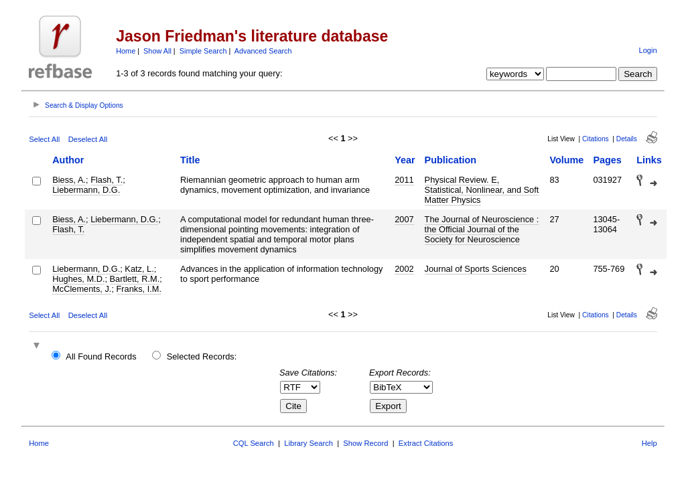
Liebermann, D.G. (86, 190)
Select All (44, 139)
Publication (451, 160)
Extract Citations (426, 443)
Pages (607, 160)
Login (647, 50)
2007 (404, 219)
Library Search (308, 443)
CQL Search (253, 443)
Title (190, 160)
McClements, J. (81, 289)
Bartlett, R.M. (135, 279)
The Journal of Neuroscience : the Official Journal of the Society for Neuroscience (482, 229)
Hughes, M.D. (78, 279)
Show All (157, 51)
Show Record (365, 443)
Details (626, 139)
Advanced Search (263, 51)
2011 (404, 180)
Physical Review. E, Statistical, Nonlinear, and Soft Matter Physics (482, 190)
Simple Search (203, 51)
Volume (566, 160)
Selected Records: (202, 356)
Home (125, 51)
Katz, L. (139, 269)
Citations (595, 139)
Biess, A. (69, 180)
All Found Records (101, 356)
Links (649, 160)
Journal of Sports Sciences (476, 269)
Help (649, 443)
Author (68, 160)
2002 (404, 269)
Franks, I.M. (139, 289)
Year (405, 160)
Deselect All (87, 139)
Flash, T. (106, 180)
